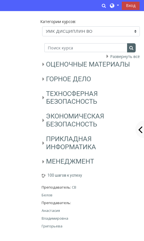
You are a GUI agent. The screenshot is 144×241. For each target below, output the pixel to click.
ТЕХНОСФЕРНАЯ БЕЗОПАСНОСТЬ (72, 98)
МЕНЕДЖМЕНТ (70, 161)
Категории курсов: (58, 21)
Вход (130, 5)
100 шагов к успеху (64, 175)
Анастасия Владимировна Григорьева (55, 218)
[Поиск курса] (85, 47)
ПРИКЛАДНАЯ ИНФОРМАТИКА (71, 143)
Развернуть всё (125, 56)
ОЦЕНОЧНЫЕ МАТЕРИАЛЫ (88, 64)
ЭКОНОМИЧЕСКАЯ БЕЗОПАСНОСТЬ (75, 120)
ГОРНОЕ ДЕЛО (68, 79)
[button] (104, 5)
